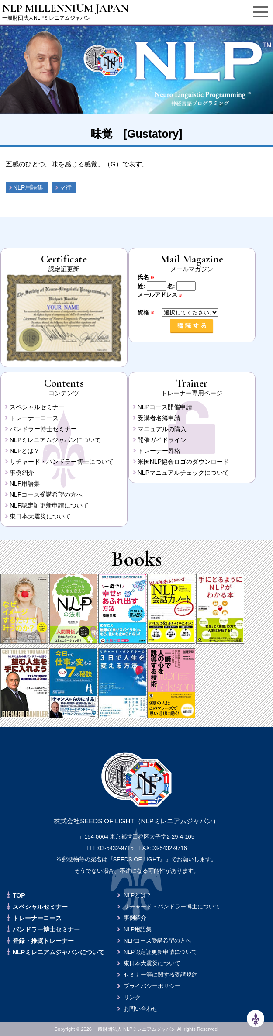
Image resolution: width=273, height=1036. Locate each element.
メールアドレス (163, 294)
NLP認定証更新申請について (49, 505)
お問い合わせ (141, 1008)
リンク (132, 997)
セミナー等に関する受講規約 (160, 974)
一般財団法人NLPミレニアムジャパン (46, 18)
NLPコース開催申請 (165, 407)
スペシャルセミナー (37, 407)
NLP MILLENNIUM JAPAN (65, 8)
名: (171, 286)
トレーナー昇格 (159, 450)
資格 (149, 312)
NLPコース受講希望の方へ (46, 494)
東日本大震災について (40, 516)
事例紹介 (22, 472)
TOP (19, 895)
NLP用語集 (28, 187)
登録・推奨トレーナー (43, 940)
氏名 (149, 277)
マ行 (65, 187)
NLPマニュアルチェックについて (183, 472)
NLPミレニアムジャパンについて (55, 439)
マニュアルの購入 (162, 428)
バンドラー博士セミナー (43, 428)
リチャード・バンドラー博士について (62, 461)
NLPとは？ (25, 450)
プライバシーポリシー (152, 986)
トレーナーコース (34, 417)
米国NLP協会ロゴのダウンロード (183, 461)
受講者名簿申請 (159, 417)
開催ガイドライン (162, 439)
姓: (141, 286)
